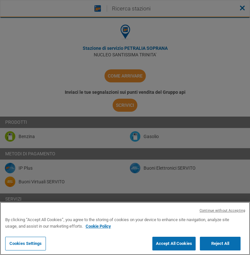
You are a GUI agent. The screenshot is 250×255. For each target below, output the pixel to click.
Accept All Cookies (174, 243)
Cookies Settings (25, 243)
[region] (125, 228)
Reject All (220, 243)
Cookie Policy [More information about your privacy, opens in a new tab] (98, 226)
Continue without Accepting (222, 210)
